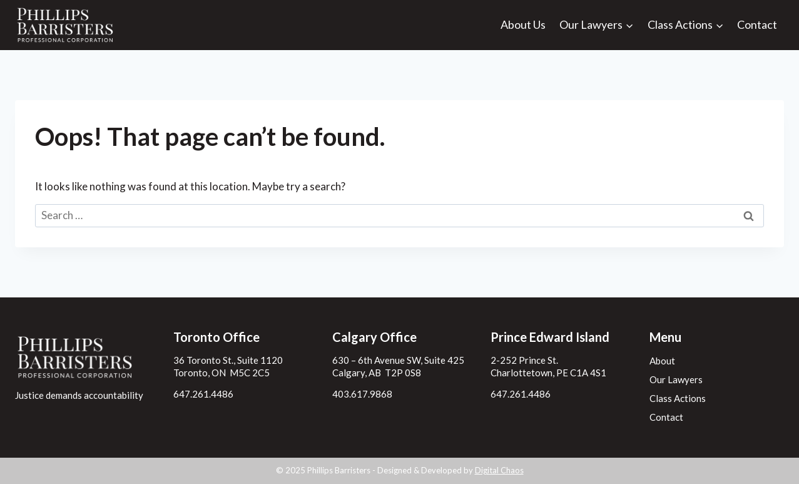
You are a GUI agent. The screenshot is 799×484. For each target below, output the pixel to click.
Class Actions (677, 398)
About (662, 360)
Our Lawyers (676, 379)
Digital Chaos (499, 470)
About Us (523, 24)
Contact (757, 24)
